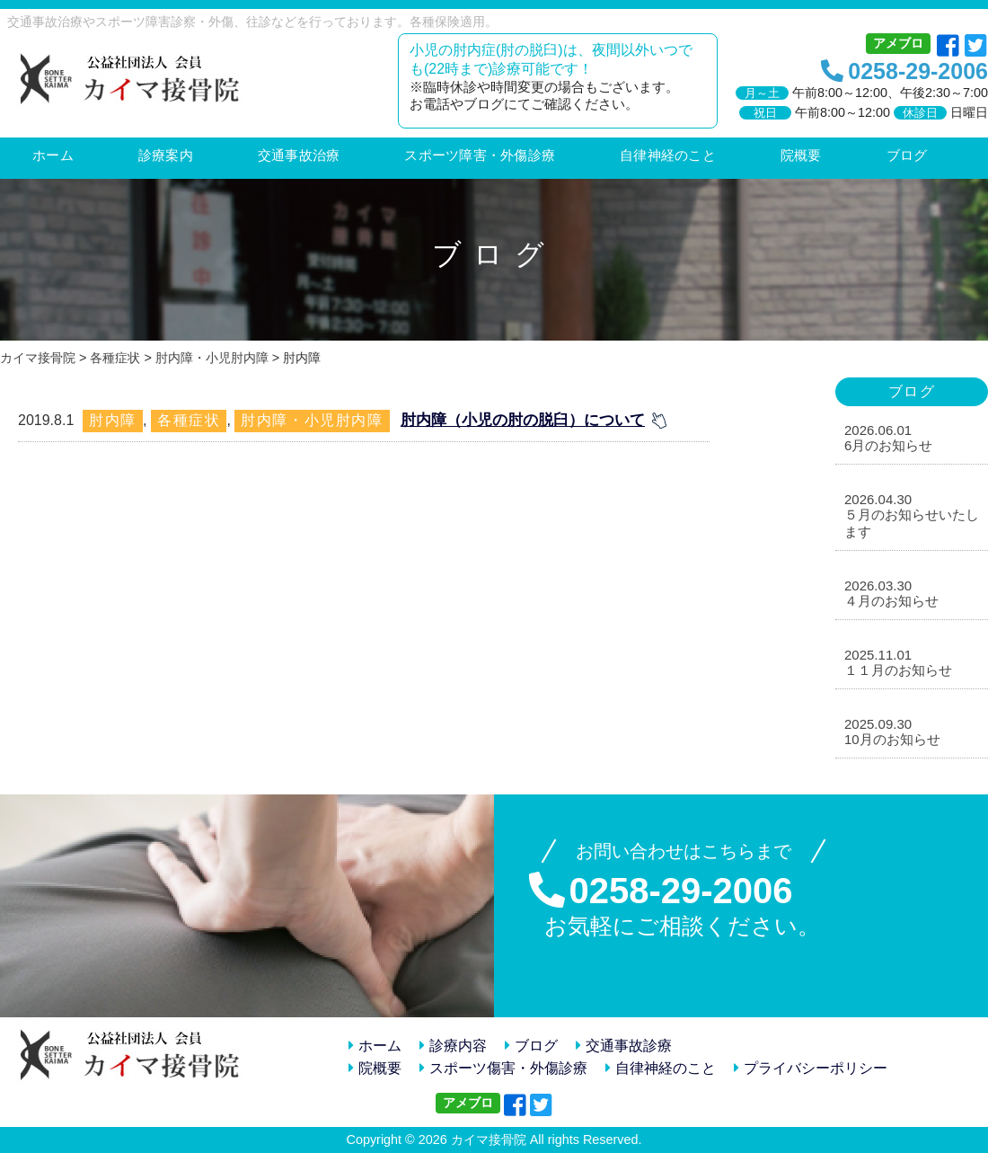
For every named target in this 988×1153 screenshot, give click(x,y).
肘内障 (113, 420)
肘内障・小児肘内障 (312, 420)
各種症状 (188, 420)
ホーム (374, 1045)
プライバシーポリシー (810, 1068)
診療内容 (453, 1045)
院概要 (374, 1068)
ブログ (531, 1045)
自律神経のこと (660, 1068)
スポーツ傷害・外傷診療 (503, 1068)
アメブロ (898, 43)
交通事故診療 (624, 1045)
